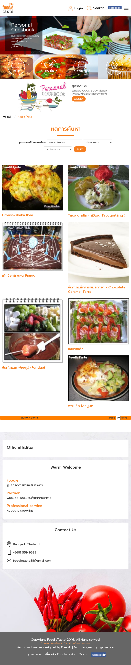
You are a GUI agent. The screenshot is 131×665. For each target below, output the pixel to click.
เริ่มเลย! (79, 99)
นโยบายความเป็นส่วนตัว (53, 643)
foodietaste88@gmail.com (32, 560)
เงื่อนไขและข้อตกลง (80, 643)
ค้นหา (80, 149)
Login (75, 8)
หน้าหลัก (8, 117)
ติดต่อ (83, 654)
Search (95, 8)
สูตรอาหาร (34, 654)
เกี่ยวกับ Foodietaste (60, 654)
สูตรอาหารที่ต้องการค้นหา (32, 142)
